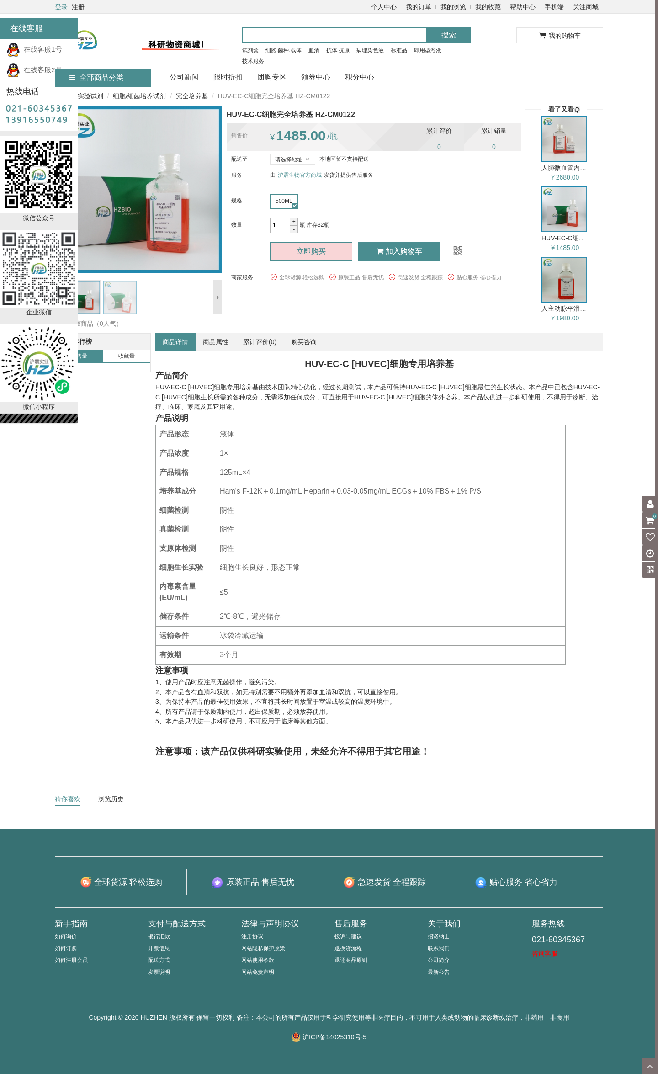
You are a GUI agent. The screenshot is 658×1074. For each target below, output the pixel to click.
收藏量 (126, 356)
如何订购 (66, 948)
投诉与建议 (348, 936)
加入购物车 (399, 251)
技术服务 (253, 61)
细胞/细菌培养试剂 (139, 96)
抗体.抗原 (338, 50)
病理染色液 (370, 50)
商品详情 (175, 342)
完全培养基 (192, 96)
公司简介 (439, 960)
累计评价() (259, 342)
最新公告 (439, 972)
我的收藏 (488, 7)
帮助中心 (523, 7)
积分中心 (359, 77)
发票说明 (159, 972)
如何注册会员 (71, 960)
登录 (61, 7)
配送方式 (159, 960)
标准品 (399, 50)
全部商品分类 (96, 77)
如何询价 (66, 936)
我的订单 (418, 7)
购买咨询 (304, 342)
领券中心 (315, 77)
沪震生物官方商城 (300, 175)
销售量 (79, 356)
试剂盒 (250, 50)
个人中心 (384, 7)
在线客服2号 (34, 70)
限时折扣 (228, 77)
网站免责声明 (257, 972)
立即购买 (311, 251)
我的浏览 (453, 7)
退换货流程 (348, 948)
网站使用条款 (257, 960)
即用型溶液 (427, 50)
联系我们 (439, 948)
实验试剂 (90, 96)
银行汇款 (159, 936)
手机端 (554, 7)
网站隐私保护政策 (263, 948)
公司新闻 (184, 77)
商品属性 (215, 342)
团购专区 (272, 77)
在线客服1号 (34, 49)
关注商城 (586, 7)
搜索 (448, 35)
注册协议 (252, 936)
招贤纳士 (439, 936)
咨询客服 (544, 953)
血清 (313, 50)
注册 (78, 7)
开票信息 (159, 948)
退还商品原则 (350, 960)
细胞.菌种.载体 (283, 50)
